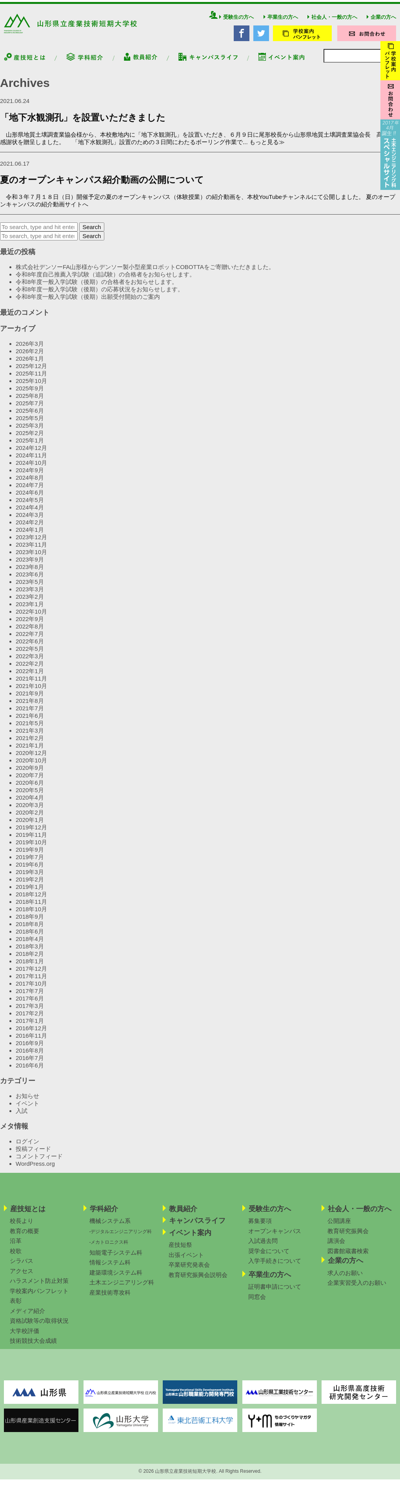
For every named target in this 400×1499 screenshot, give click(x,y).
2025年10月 (31, 386)
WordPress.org (35, 1169)
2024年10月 (31, 468)
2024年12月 (31, 453)
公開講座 (339, 1226)
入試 (21, 1116)
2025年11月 (31, 379)
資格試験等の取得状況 (39, 1326)
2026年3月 (30, 349)
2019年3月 (30, 877)
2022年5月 (30, 654)
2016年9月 (30, 1048)
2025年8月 (30, 401)
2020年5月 (30, 795)
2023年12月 (31, 542)
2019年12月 (31, 832)
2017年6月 (30, 1004)
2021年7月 (30, 713)
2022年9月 (30, 624)
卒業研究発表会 (189, 1270)
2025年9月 (30, 393)
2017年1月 (30, 1026)
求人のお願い (345, 1278)
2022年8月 (30, 631)
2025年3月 (30, 431)
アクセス (21, 1276)
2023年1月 (30, 609)
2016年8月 (30, 1056)
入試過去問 (263, 1246)
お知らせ (27, 1101)
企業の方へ (381, 23)
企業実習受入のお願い (356, 1288)
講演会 (336, 1246)
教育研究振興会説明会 (198, 1280)
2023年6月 (30, 579)
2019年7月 (30, 862)
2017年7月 (30, 996)
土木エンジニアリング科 (121, 1288)
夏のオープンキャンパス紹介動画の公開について (102, 186)
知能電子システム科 (115, 1258)
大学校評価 (24, 1336)
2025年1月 (30, 445)
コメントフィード (39, 1162)
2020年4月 (30, 803)
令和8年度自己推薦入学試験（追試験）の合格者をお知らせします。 (105, 280)
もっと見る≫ (267, 147)
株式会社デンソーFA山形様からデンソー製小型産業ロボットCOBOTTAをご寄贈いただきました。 (145, 272)
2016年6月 (30, 1070)
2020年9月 (30, 773)
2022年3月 (30, 661)
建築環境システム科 (115, 1278)
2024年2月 (30, 527)
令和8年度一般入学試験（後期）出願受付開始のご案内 (88, 302)
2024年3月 (30, 520)
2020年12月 (31, 758)
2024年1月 (30, 535)
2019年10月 (31, 847)
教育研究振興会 (348, 1237)
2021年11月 (31, 684)
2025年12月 (31, 371)
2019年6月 (30, 870)
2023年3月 (30, 594)
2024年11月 (31, 460)
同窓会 (257, 1302)
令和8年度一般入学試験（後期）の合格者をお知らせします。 (97, 287)
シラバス (21, 1266)
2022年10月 (31, 617)
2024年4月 (30, 512)
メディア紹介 (27, 1316)
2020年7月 (30, 780)
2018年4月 (30, 944)
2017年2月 (30, 1018)
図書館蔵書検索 (348, 1256)
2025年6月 (30, 416)
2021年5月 (30, 728)
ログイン (27, 1147)
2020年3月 (30, 810)
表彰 (16, 1306)
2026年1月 (30, 364)
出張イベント (186, 1260)
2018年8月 (30, 929)
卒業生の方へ (281, 23)
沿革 (16, 1246)
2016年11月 (31, 1041)
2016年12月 (31, 1033)
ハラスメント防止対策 (39, 1286)
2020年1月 (30, 825)
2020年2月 (30, 818)
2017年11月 (31, 981)
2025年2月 (30, 438)
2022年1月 (30, 676)
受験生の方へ (236, 23)
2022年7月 (30, 639)
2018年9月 (30, 922)
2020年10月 (31, 765)
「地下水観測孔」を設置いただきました (82, 123)
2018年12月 (31, 899)
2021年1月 (30, 751)
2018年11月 (31, 907)
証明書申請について (274, 1292)
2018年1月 (30, 966)
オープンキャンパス (274, 1237)
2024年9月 (30, 475)
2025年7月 (30, 408)
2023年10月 (31, 557)
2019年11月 (31, 840)
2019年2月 (30, 884)
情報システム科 (110, 1268)
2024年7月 (30, 490)
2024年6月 (30, 498)
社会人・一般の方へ (332, 23)
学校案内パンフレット (39, 1296)
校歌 (16, 1256)
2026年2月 (30, 356)
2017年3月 (30, 1011)
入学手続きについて (274, 1266)
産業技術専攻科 (110, 1298)
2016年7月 (30, 1063)
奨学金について (268, 1256)
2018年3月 (30, 951)
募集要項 (260, 1226)
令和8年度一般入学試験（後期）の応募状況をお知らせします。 (100, 295)
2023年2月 (30, 602)
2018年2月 (30, 959)
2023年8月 (30, 572)
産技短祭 (180, 1250)
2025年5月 (30, 423)
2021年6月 (30, 721)
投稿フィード (33, 1154)
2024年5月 (30, 505)
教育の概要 (24, 1237)
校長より (21, 1226)
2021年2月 (30, 743)
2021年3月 (30, 736)
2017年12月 (31, 974)
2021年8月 (30, 706)
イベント (27, 1108)
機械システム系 (110, 1226)
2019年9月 (30, 855)
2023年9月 (30, 565)
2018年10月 (31, 914)
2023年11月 (31, 550)
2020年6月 (30, 788)
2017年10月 (31, 989)
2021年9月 (30, 698)
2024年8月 (30, 483)
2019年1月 (30, 892)
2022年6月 (30, 646)
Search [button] (91, 232)
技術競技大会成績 (33, 1346)
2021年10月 (31, 691)
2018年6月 (30, 937)
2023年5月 (30, 587)
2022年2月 (30, 669)
